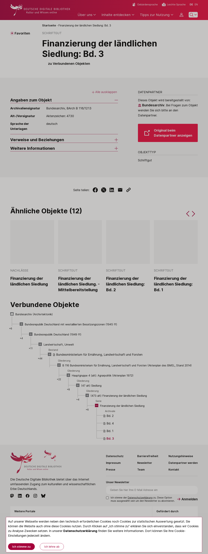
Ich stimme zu (21, 546)
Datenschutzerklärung (80, 531)
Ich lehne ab (51, 546)
